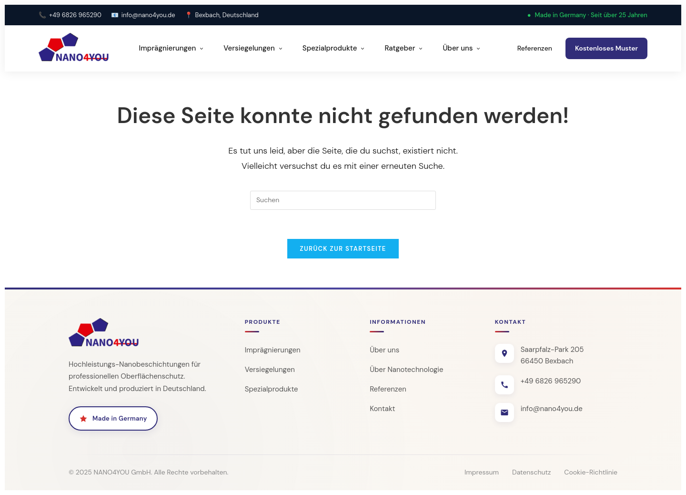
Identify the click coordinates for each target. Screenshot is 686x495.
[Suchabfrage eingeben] (343, 200)
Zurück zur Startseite (343, 249)
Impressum (481, 472)
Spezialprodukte (334, 48)
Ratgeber (404, 48)
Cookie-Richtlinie (590, 472)
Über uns (462, 48)
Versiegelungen (253, 48)
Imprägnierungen (172, 48)
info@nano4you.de (148, 15)
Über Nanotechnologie (406, 369)
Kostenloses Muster (606, 48)
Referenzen (534, 48)
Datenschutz (531, 472)
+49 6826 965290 (75, 15)
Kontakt (382, 408)
